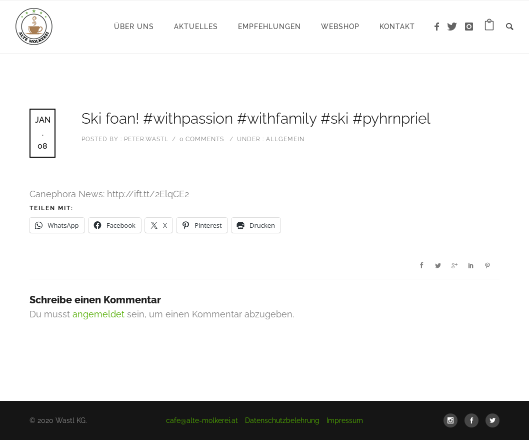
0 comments (202, 139)
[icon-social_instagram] (453, 420)
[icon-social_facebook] (474, 420)
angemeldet (98, 314)
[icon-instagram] (469, 27)
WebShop (340, 27)
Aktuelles (196, 27)
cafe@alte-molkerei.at (202, 420)
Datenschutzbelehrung (282, 420)
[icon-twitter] (454, 27)
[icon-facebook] (439, 27)
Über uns (134, 27)
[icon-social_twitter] (493, 420)
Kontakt (397, 27)
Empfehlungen (269, 27)
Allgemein (284, 139)
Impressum (344, 420)
